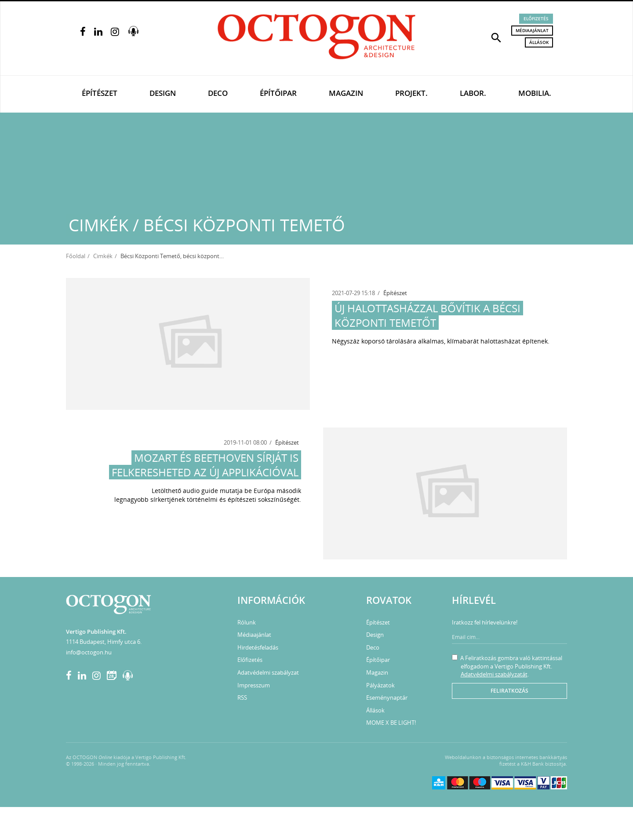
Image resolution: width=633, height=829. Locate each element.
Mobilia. (534, 93)
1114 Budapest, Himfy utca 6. (104, 642)
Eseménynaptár (386, 697)
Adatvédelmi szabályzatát (494, 674)
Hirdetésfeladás (257, 647)
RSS (242, 697)
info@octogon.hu (89, 652)
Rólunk (246, 622)
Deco (218, 93)
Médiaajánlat (532, 30)
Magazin (346, 93)
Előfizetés (536, 18)
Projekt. (411, 93)
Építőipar (278, 93)
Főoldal (75, 256)
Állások (539, 42)
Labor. (473, 93)
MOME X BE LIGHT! (391, 723)
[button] (496, 37)
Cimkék (103, 256)
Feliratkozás (509, 690)
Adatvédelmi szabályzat (268, 672)
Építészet (99, 93)
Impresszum (253, 685)
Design (162, 93)
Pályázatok (380, 685)
